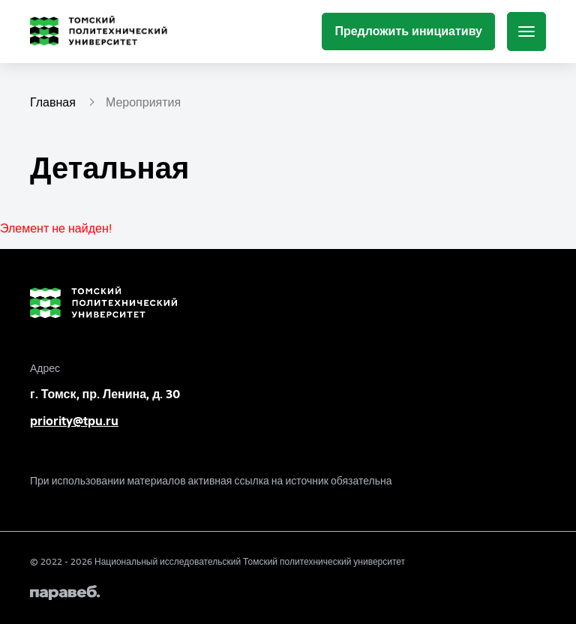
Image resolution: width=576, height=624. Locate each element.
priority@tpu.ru (74, 421)
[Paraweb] (288, 592)
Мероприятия (143, 102)
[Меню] (526, 31)
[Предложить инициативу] (408, 31)
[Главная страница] (102, 31)
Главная (53, 102)
